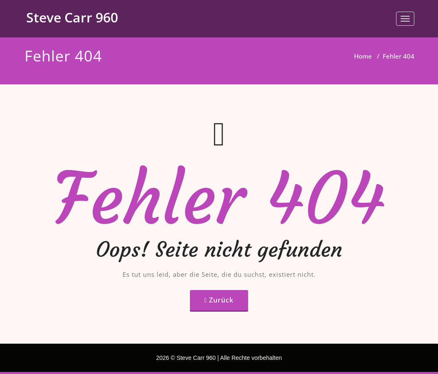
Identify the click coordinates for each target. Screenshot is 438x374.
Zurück (221, 300)
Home (363, 56)
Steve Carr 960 (72, 17)
